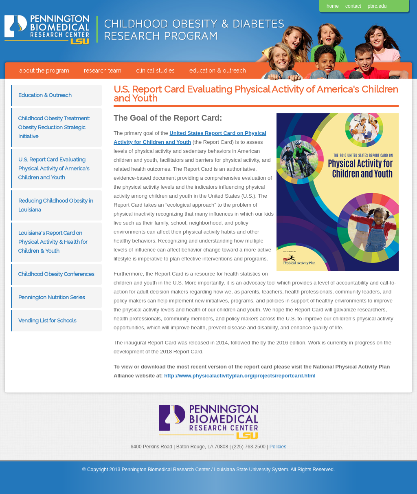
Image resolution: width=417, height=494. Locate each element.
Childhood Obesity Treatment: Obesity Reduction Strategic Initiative (54, 127)
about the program (44, 70)
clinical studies (155, 70)
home (333, 6)
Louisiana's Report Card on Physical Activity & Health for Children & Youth (53, 242)
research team (102, 70)
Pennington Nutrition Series (51, 297)
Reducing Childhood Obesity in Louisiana (55, 205)
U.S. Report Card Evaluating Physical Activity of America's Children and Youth (53, 169)
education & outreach (217, 70)
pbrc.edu (377, 6)
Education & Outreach (45, 95)
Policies (278, 447)
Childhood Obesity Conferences (56, 274)
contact (353, 6)
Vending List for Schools (47, 321)
